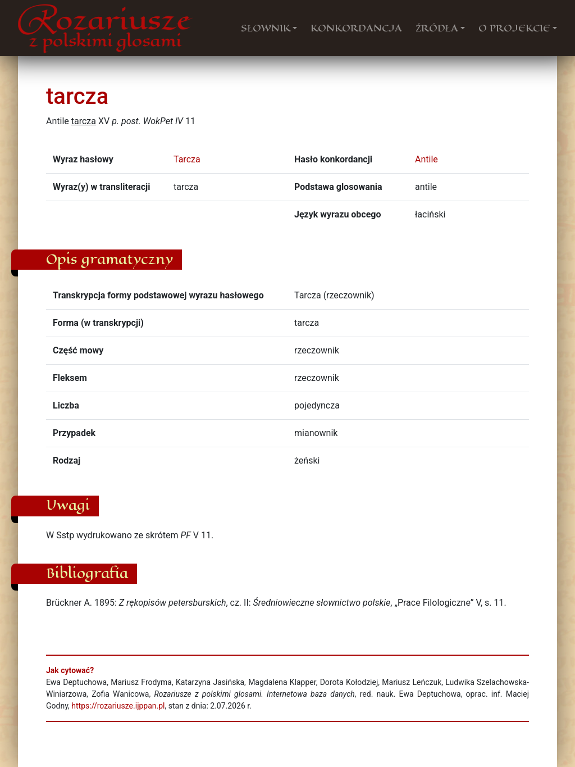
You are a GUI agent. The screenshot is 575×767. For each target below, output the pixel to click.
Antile (426, 159)
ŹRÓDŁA (437, 28)
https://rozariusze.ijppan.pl (118, 705)
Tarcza (187, 159)
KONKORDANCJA (356, 28)
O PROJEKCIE (514, 28)
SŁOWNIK (265, 28)
